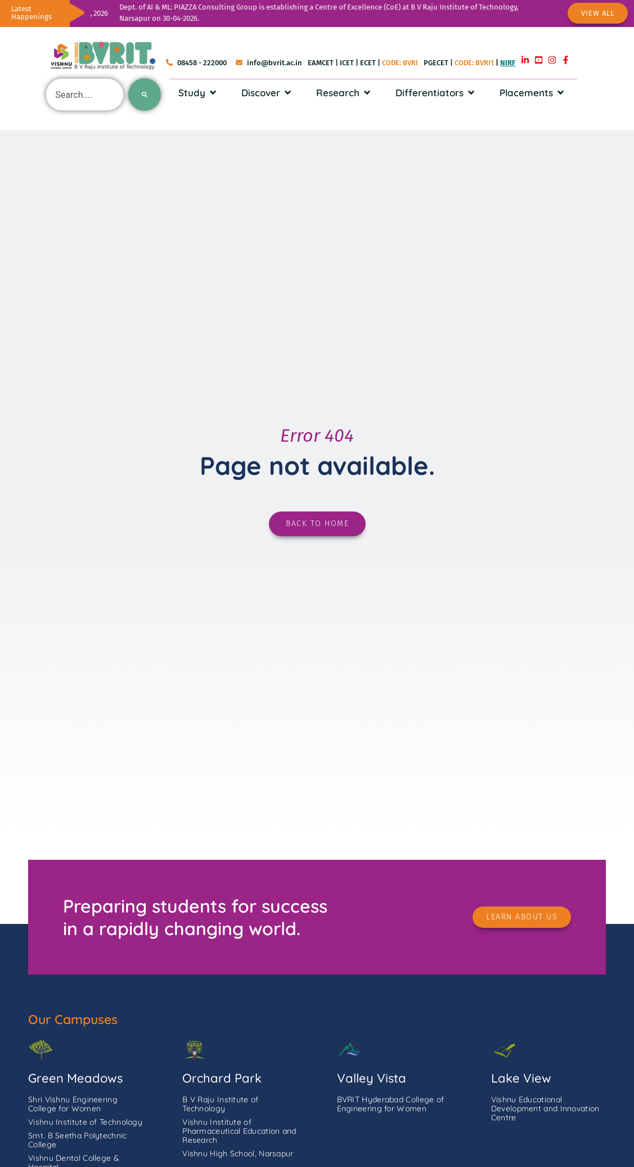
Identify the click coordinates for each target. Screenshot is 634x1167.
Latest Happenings (31, 13)
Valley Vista (371, 1078)
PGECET (436, 63)
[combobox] (85, 94)
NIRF (507, 63)
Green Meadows (75, 1078)
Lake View (521, 1078)
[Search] (144, 94)
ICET (347, 63)
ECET (368, 63)
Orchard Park (222, 1078)
